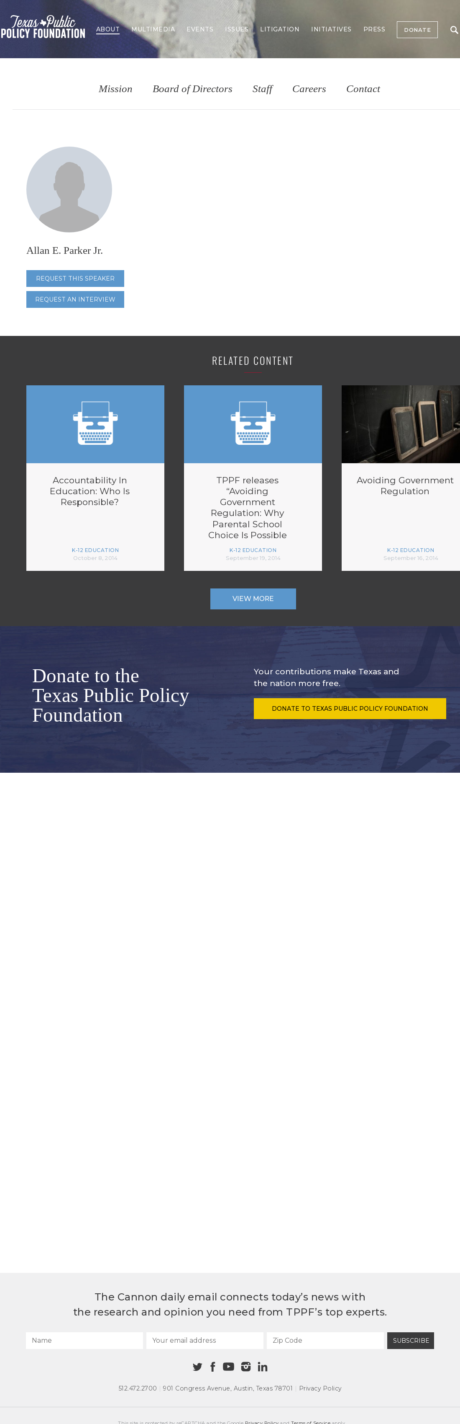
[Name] (84, 1340)
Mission (116, 89)
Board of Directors (193, 89)
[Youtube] (228, 1367)
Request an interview (75, 299)
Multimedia (153, 29)
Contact (363, 89)
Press (374, 29)
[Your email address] (204, 1340)
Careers (309, 89)
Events (200, 29)
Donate (417, 29)
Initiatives (331, 29)
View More (253, 599)
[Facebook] (213, 1367)
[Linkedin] (262, 1366)
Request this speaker (75, 278)
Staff (262, 89)
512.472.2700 (138, 1388)
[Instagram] (246, 1366)
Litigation (279, 29)
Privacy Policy (320, 1388)
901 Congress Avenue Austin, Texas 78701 (228, 1388)
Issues (236, 29)
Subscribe (411, 1340)
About (108, 29)
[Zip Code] (325, 1340)
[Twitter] (198, 1367)
